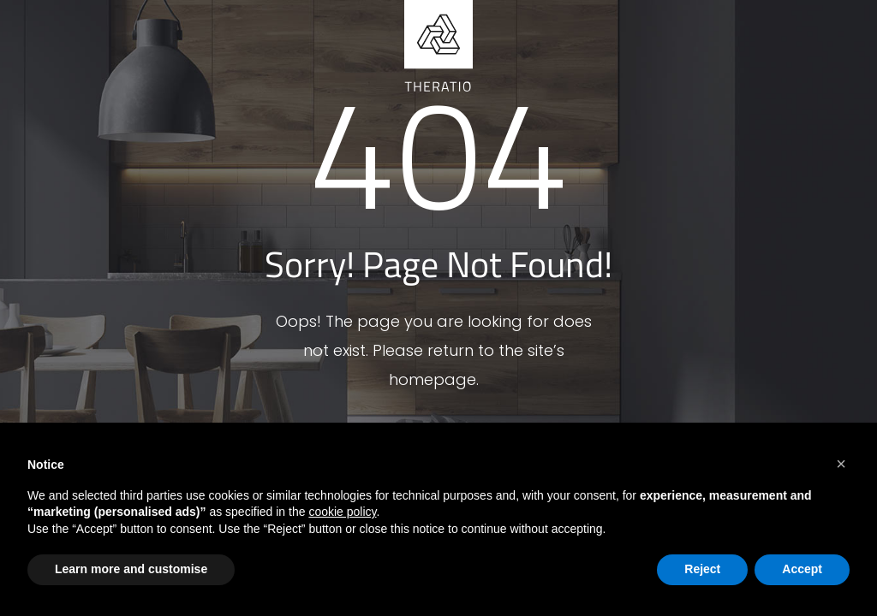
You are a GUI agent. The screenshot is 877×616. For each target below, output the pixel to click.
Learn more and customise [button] (131, 569)
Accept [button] (802, 569)
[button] (841, 463)
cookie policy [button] (342, 511)
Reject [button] (702, 569)
